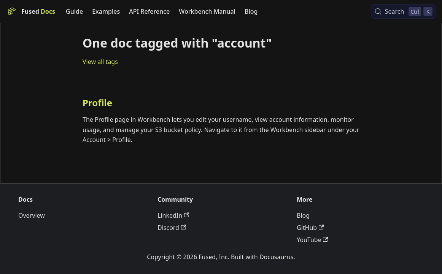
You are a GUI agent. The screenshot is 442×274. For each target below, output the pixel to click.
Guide (74, 11)
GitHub (310, 227)
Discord (171, 227)
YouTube (312, 240)
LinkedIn (173, 215)
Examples (106, 11)
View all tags (100, 61)
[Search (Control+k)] (403, 11)
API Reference (149, 11)
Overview (31, 215)
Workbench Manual (207, 11)
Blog (251, 11)
